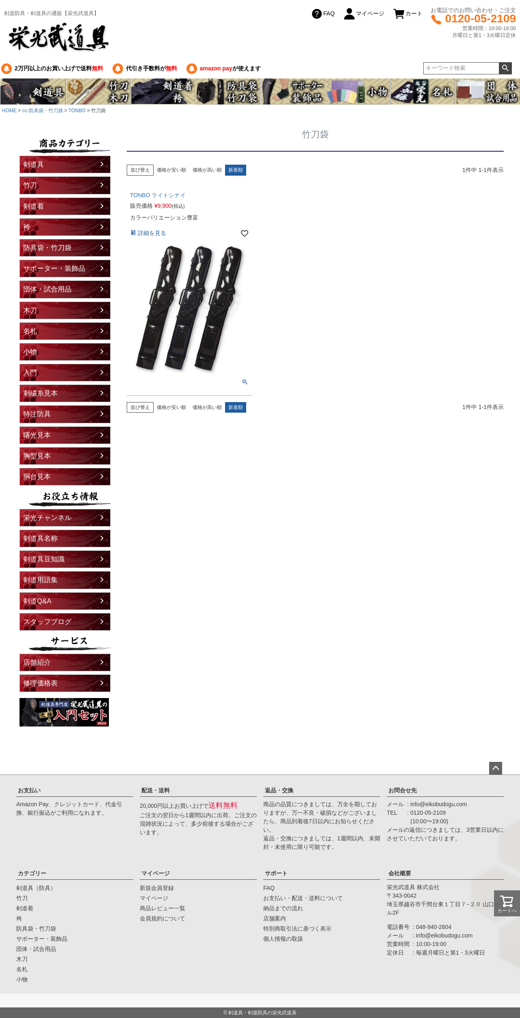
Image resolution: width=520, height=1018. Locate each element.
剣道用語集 (40, 580)
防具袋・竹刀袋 (47, 248)
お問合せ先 (402, 790)
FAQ (322, 13)
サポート (276, 873)
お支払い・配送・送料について (303, 898)
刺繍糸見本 (40, 393)
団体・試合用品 (47, 289)
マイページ (363, 13)
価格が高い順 (207, 170)
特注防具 (37, 414)
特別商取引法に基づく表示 (297, 928)
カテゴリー (32, 873)
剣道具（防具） (36, 888)
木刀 (30, 310)
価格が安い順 (171, 170)
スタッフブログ (47, 622)
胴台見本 (37, 477)
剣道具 (33, 164)
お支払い (29, 790)
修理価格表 (40, 683)
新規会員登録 (157, 888)
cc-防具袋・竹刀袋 (42, 110)
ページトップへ (495, 768)
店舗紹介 (37, 662)
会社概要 (399, 873)
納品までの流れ (283, 908)
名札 (30, 331)
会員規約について (162, 918)
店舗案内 (274, 918)
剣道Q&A (37, 601)
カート (407, 13)
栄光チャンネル (47, 518)
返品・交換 (279, 790)
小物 (30, 352)
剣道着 (33, 206)
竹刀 (30, 185)
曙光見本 (37, 435)
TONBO (76, 110)
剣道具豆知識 (44, 559)
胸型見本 (37, 456)
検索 (505, 68)
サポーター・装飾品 (54, 268)
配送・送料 (155, 790)
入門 (30, 372)
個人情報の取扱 (283, 938)
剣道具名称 (40, 538)
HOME (9, 110)
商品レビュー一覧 (162, 908)
